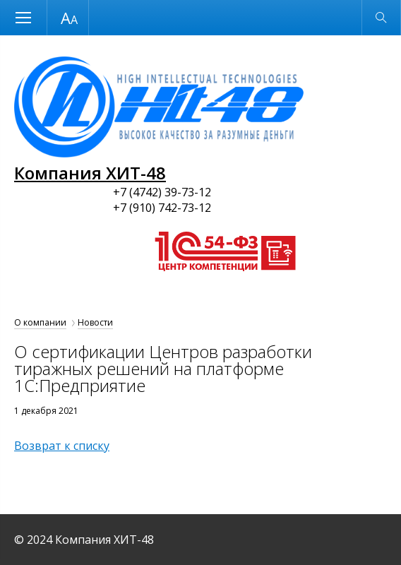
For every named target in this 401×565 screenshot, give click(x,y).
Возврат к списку (61, 445)
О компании (40, 322)
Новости (95, 322)
